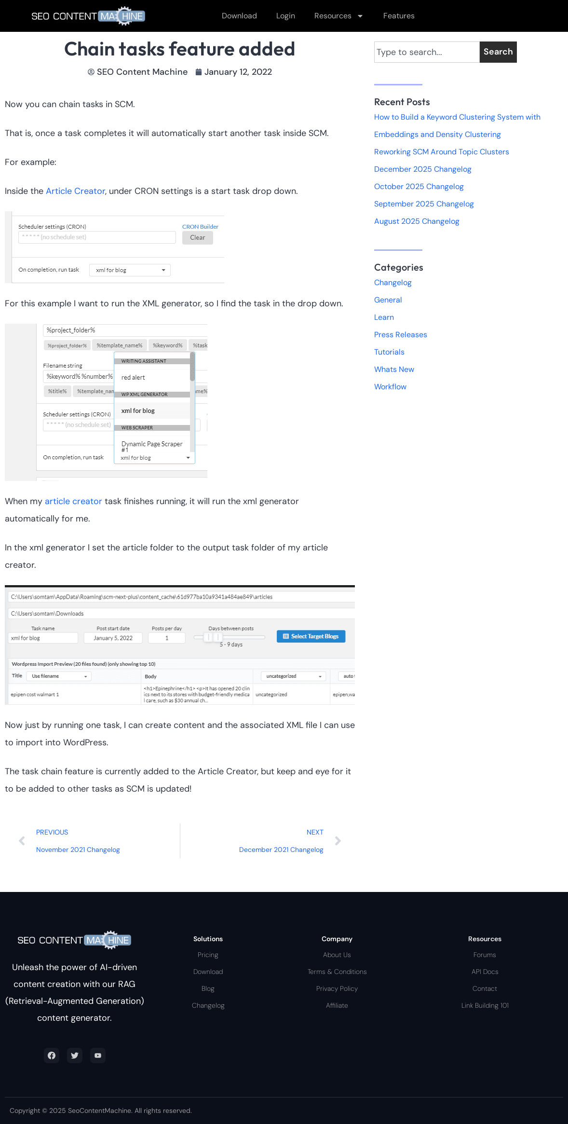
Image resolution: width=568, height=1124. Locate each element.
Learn (384, 317)
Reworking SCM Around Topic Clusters (441, 152)
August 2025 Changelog (417, 221)
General (388, 300)
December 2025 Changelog (423, 169)
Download (239, 16)
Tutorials (389, 352)
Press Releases (400, 334)
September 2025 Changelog (424, 204)
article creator (73, 501)
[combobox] (427, 52)
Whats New (394, 369)
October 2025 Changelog (419, 186)
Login (285, 16)
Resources (339, 16)
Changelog (393, 282)
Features (399, 16)
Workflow (390, 387)
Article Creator (75, 191)
